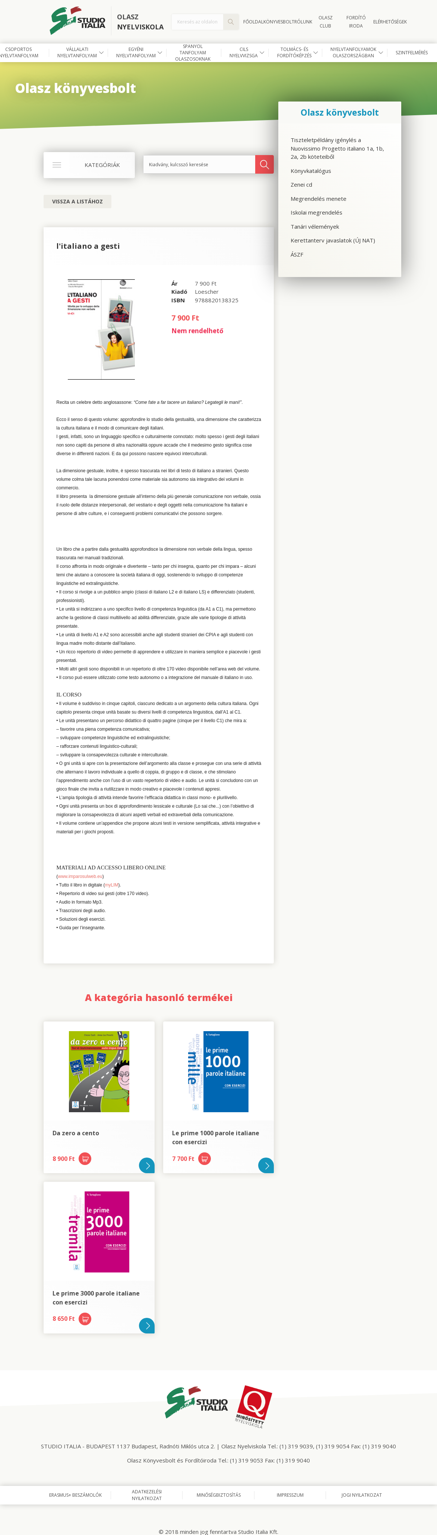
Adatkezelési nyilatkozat (147, 1495)
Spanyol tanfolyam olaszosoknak (192, 53)
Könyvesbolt (278, 22)
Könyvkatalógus (311, 170)
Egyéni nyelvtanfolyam (136, 52)
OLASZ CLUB (326, 22)
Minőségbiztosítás (219, 1495)
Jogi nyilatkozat (362, 1495)
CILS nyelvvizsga (243, 52)
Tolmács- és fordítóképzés (294, 52)
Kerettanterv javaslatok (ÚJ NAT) (333, 240)
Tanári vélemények (315, 226)
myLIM (111, 885)
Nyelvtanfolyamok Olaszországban (353, 52)
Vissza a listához (77, 201)
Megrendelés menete (318, 198)
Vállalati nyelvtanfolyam (77, 52)
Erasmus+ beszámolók (75, 1495)
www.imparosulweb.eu (80, 876)
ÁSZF (297, 254)
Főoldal (253, 22)
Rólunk (303, 22)
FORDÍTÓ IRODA (356, 22)
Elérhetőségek (390, 22)
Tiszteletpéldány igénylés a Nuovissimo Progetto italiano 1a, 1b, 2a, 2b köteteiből (337, 148)
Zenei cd (301, 184)
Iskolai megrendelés (316, 212)
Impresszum (290, 1495)
